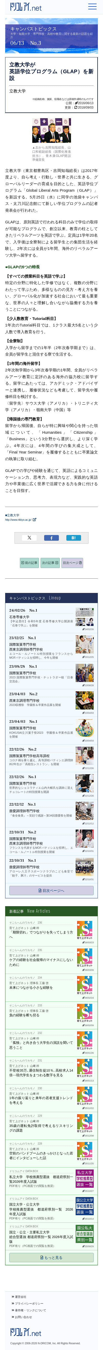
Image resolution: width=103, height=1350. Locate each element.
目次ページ (72, 563)
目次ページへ (51, 890)
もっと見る (51, 1257)
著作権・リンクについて (29, 1310)
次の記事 (50, 563)
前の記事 (29, 563)
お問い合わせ (22, 1317)
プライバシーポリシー (27, 1303)
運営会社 (19, 1296)
